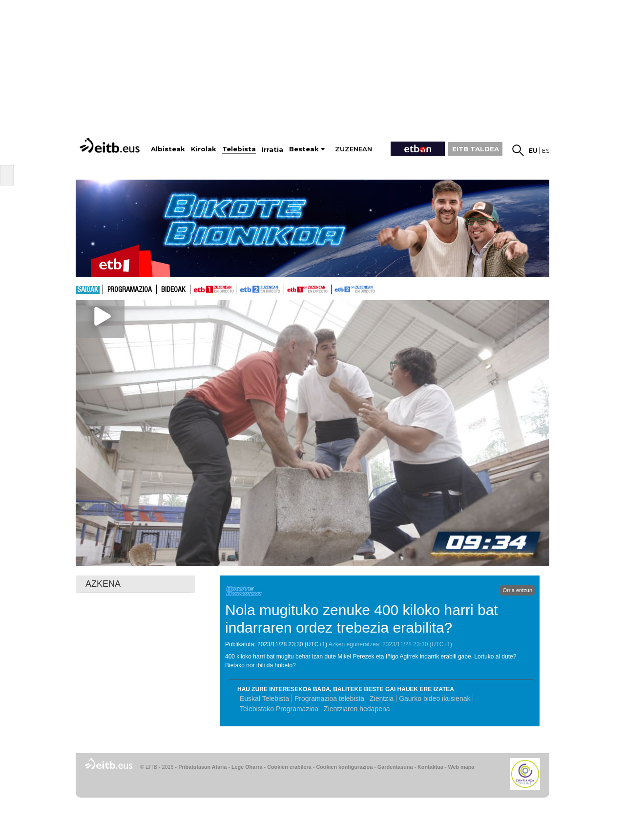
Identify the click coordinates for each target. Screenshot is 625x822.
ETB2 (260, 289)
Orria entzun (517, 590)
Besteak (304, 149)
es (545, 150)
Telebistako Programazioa (279, 709)
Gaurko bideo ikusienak (434, 698)
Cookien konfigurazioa (344, 767)
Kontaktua (430, 767)
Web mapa (461, 767)
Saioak (87, 290)
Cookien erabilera (289, 767)
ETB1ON (288, 288)
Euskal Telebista (264, 698)
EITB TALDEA (475, 149)
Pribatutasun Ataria (202, 767)
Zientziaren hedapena (357, 709)
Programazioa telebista (329, 698)
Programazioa (129, 290)
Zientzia (382, 698)
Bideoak (173, 290)
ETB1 (213, 289)
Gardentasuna (395, 767)
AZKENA (103, 584)
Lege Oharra (247, 767)
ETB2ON (335, 288)
